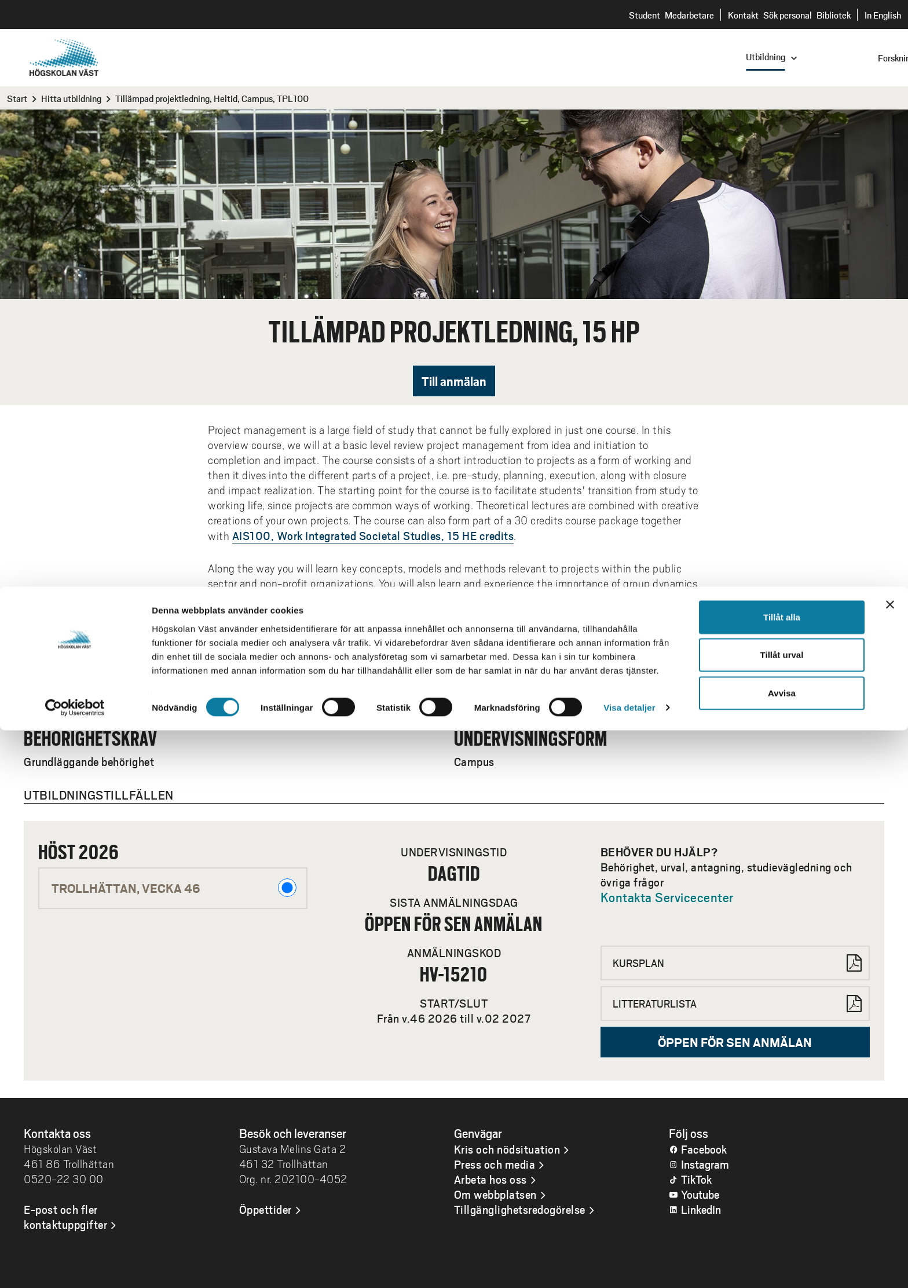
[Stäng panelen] (890, 1162)
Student (644, 15)
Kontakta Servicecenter (667, 897)
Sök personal (787, 15)
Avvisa (782, 1250)
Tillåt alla (781, 1174)
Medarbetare (689, 15)
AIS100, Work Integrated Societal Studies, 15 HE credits (373, 535)
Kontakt (743, 15)
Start (17, 98)
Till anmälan (454, 381)
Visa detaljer (629, 1265)
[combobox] (829, 57)
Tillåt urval (782, 1212)
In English (883, 15)
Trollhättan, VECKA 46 (174, 887)
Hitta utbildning (71, 98)
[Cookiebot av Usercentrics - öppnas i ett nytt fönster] (75, 1265)
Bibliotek (834, 15)
